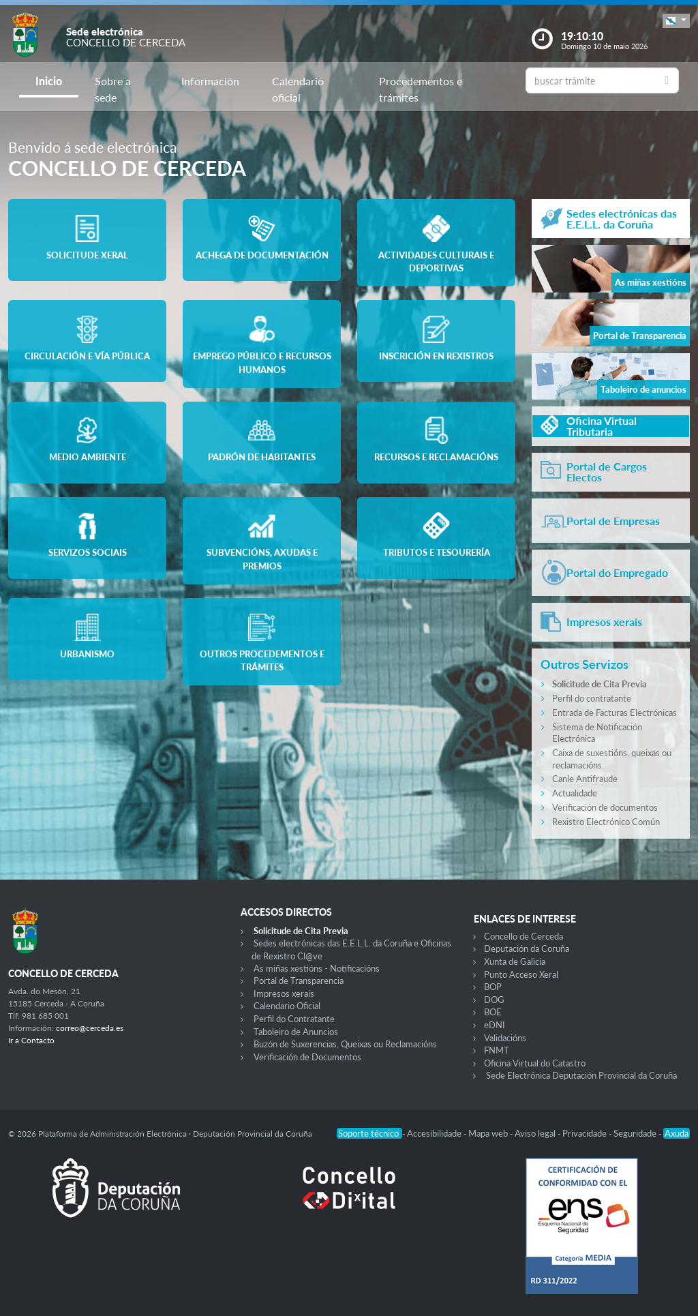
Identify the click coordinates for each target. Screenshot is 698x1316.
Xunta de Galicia (514, 961)
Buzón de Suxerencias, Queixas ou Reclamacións (345, 1043)
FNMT (496, 1050)
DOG (494, 999)
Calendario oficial (298, 89)
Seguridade (635, 1133)
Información (210, 80)
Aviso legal (536, 1133)
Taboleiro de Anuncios (296, 1031)
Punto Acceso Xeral (521, 974)
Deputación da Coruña (526, 948)
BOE (493, 1011)
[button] (676, 21)
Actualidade (574, 793)
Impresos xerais (284, 993)
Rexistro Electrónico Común (606, 821)
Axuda (676, 1133)
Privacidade (585, 1133)
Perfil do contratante (591, 698)
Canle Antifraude (585, 778)
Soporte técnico (369, 1133)
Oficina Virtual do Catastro (535, 1063)
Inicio (48, 80)
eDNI (494, 1024)
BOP (493, 986)
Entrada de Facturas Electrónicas (614, 712)
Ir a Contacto (31, 1040)
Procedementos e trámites (420, 89)
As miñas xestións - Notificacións (317, 968)
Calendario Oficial (287, 1005)
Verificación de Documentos (307, 1056)
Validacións (505, 1037)
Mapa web (489, 1133)
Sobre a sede (113, 89)
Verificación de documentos (605, 807)
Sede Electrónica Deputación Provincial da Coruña (581, 1075)
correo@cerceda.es (89, 1028)
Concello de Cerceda (523, 936)
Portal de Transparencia (299, 980)
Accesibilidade (435, 1133)
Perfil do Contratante (294, 1018)
